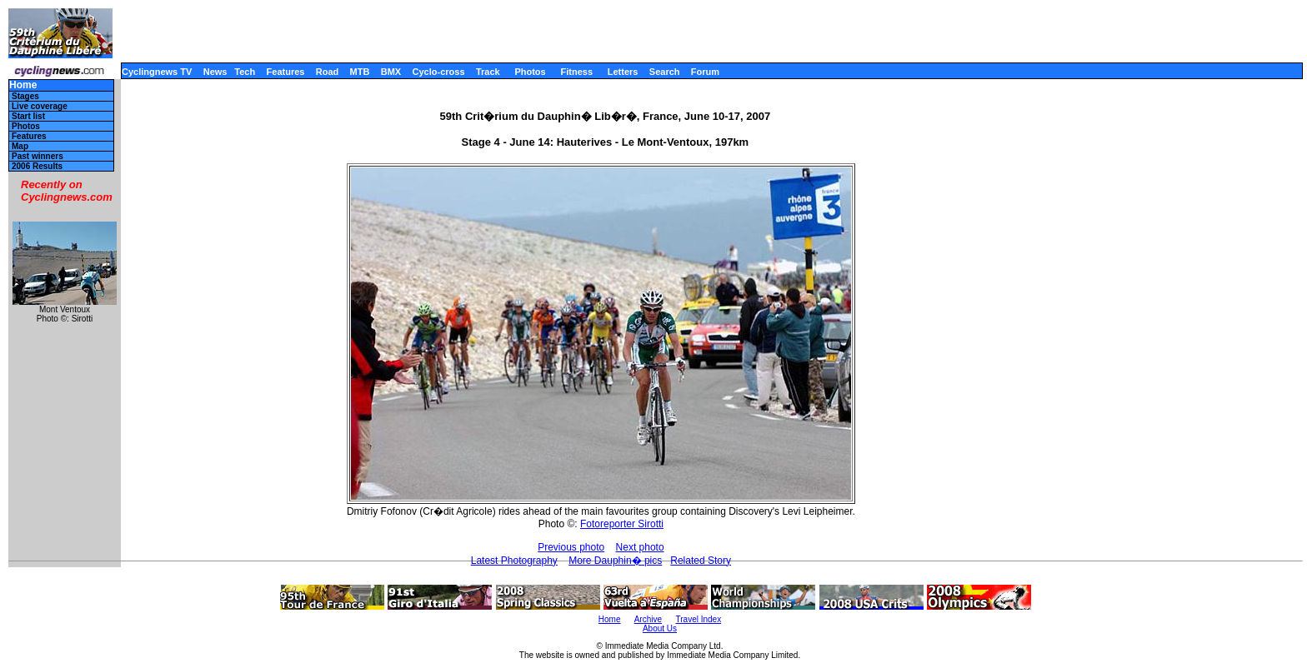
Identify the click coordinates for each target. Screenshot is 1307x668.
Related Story (700, 560)
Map (20, 146)
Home (23, 85)
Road (327, 72)
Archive (648, 619)
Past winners (37, 156)
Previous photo (571, 547)
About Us (660, 628)
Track (488, 72)
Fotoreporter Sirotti (622, 524)
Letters (623, 72)
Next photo (640, 547)
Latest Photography (514, 560)
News (215, 72)
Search (664, 72)
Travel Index (699, 619)
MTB (360, 72)
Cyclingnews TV (157, 72)
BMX (391, 72)
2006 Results (37, 166)
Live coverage (40, 106)
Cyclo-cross (439, 72)
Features (286, 72)
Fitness (576, 72)
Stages (25, 96)
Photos (529, 72)
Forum (705, 72)
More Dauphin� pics (615, 560)
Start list (28, 116)
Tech (244, 72)
